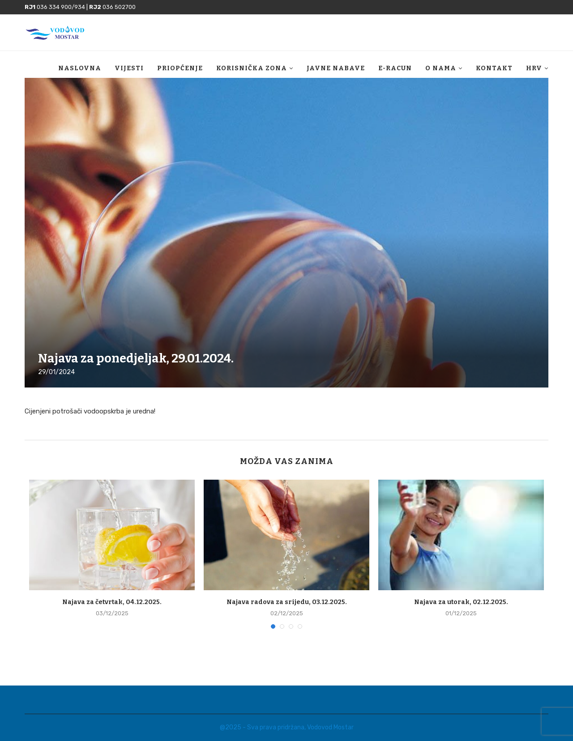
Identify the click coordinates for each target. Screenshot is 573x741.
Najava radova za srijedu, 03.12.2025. (287, 602)
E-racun (395, 68)
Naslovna (79, 68)
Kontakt (494, 68)
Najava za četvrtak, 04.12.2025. (112, 602)
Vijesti (129, 68)
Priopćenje (180, 68)
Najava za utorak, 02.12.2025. (461, 602)
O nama (440, 68)
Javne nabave (336, 68)
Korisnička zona (251, 68)
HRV (534, 68)
